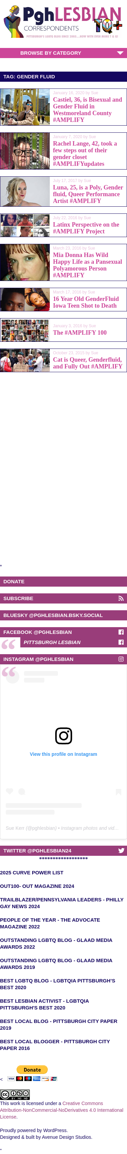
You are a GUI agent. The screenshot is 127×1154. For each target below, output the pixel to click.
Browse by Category (50, 53)
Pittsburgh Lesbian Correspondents (52, 643)
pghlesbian (43, 828)
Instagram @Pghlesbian (38, 659)
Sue (94, 93)
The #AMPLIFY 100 (80, 332)
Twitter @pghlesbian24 (37, 850)
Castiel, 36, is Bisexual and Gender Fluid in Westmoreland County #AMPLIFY (87, 109)
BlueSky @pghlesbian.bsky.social (53, 615)
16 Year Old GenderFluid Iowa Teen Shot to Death (86, 302)
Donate (13, 581)
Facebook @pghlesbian (37, 632)
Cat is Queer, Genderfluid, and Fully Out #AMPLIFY (88, 363)
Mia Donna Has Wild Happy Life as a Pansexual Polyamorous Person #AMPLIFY (87, 265)
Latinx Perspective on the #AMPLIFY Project (86, 228)
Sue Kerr (15, 828)
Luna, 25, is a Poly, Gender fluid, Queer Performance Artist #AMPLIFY (88, 194)
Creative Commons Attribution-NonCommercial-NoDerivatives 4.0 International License (61, 1110)
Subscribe (18, 598)
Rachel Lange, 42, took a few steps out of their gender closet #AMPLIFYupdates (85, 153)
